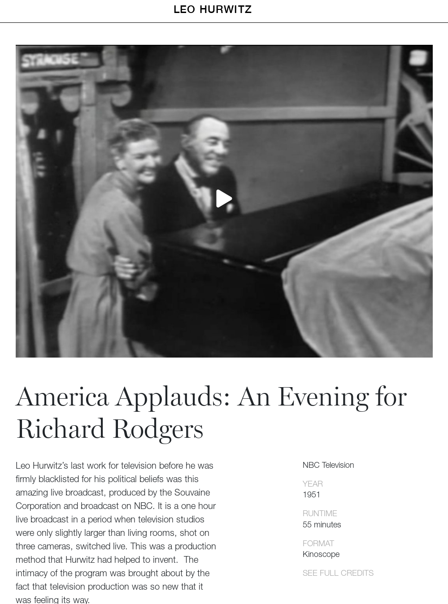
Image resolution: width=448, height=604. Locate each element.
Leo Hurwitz (213, 9)
